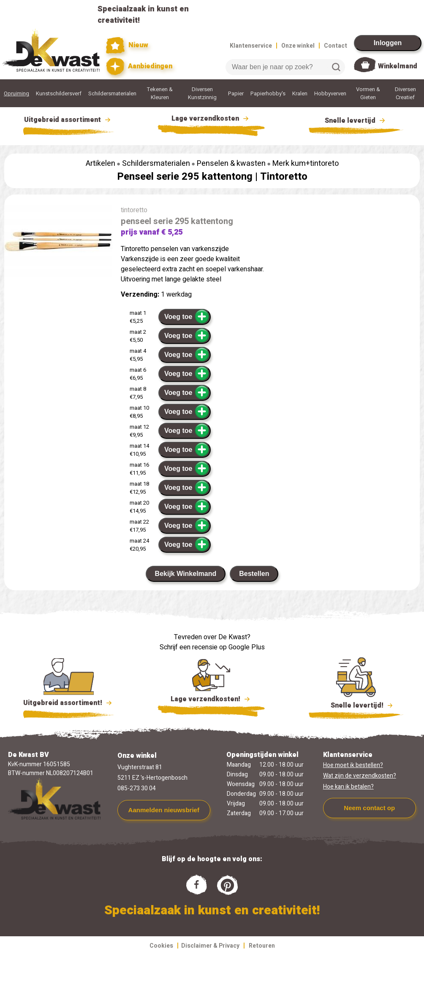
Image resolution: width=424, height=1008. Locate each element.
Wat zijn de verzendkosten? (359, 775)
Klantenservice (251, 45)
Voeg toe (186, 316)
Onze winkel (298, 45)
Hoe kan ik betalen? (348, 786)
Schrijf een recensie (188, 647)
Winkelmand (397, 66)
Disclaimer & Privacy (210, 945)
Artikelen (100, 163)
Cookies (161, 945)
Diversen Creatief (405, 93)
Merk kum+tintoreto (305, 163)
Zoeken (336, 67)
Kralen (299, 93)
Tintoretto (283, 176)
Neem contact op (369, 807)
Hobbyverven (330, 93)
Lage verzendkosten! (211, 700)
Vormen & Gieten (368, 93)
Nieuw (127, 45)
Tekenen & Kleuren (160, 93)
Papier (236, 93)
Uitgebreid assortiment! (68, 703)
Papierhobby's (267, 93)
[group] (58, 243)
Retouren (262, 945)
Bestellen (254, 573)
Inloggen (388, 42)
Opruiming (16, 93)
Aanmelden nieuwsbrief (163, 809)
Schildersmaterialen (112, 93)
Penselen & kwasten (231, 163)
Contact (335, 45)
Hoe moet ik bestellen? (353, 765)
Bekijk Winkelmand (186, 573)
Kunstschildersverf (59, 93)
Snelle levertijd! (356, 704)
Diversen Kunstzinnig (202, 93)
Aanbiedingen (139, 66)
